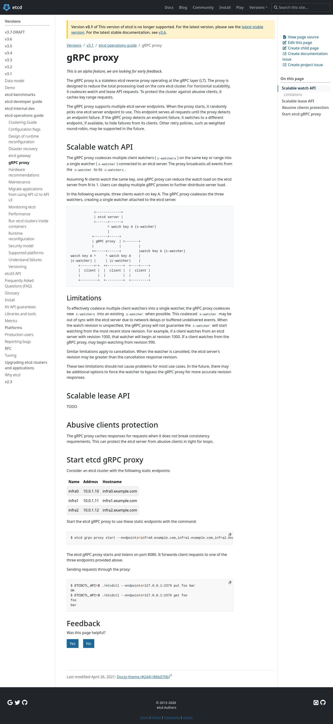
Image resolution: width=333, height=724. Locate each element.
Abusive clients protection (305, 107)
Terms (144, 717)
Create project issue (302, 64)
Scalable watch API (299, 88)
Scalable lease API (298, 101)
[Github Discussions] (24, 702)
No (88, 643)
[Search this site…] (300, 7)
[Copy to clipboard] (230, 534)
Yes (72, 643)
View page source (300, 37)
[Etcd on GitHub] (316, 702)
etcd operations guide (118, 45)
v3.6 (162, 32)
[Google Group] (10, 702)
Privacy (156, 717)
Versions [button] (256, 7)
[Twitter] (17, 702)
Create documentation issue (305, 56)
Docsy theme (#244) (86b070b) (143, 676)
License (188, 717)
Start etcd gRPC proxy (301, 114)
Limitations (293, 94)
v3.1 (90, 45)
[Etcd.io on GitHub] (323, 702)
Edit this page (297, 42)
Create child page (300, 48)
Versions (74, 45)
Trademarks (172, 717)
